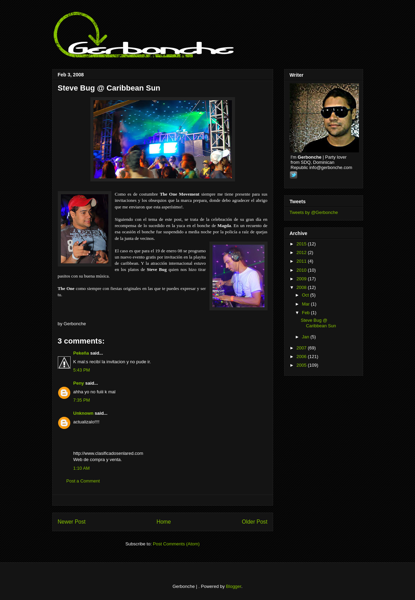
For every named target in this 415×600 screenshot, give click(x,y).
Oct (306, 295)
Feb (306, 312)
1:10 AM (81, 468)
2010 (302, 270)
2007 (302, 347)
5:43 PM (81, 370)
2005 (302, 365)
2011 (302, 261)
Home (163, 522)
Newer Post (72, 522)
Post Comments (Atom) (176, 543)
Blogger (233, 586)
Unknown (83, 413)
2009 (302, 278)
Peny (78, 383)
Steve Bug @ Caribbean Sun (109, 88)
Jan (306, 336)
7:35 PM (81, 400)
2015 (302, 243)
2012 (302, 252)
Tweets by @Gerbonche (314, 212)
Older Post (255, 522)
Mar (306, 304)
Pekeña (81, 353)
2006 (302, 356)
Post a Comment (83, 481)
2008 (302, 287)
